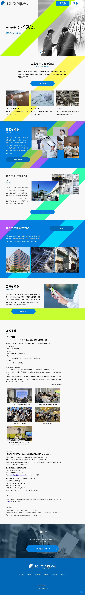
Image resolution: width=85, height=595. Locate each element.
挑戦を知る (47, 575)
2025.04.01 (9, 496)
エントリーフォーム (21, 490)
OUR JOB (42, 212)
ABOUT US (42, 83)
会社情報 (9, 501)
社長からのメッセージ (12, 108)
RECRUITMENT (23, 311)
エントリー (64, 575)
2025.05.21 (9, 451)
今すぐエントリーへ (42, 548)
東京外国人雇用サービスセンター (18, 475)
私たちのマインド (36, 108)
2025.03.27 (9, 507)
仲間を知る (38, 575)
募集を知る (55, 575)
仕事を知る (30, 575)
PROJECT (62, 228)
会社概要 (59, 108)
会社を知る (21, 575)
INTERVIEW (18, 160)
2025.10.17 (10, 337)
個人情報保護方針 (42, 585)
